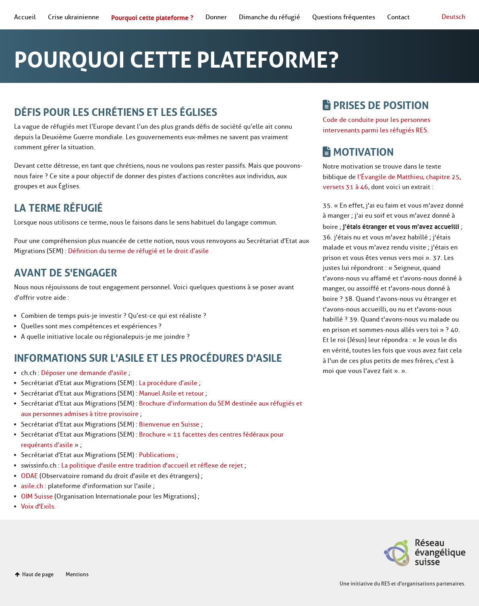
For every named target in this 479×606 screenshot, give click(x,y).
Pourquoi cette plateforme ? (152, 17)
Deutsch (453, 17)
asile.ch (32, 486)
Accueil (25, 17)
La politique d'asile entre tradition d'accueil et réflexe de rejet (152, 465)
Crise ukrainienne (73, 17)
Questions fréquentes (343, 17)
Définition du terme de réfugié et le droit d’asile (138, 251)
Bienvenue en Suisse (169, 424)
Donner (216, 17)
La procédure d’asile (168, 383)
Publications (157, 455)
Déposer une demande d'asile (84, 373)
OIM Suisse (37, 496)
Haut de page (34, 574)
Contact (398, 17)
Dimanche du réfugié (269, 17)
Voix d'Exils (37, 506)
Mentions (77, 574)
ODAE (29, 476)
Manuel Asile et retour (171, 393)
